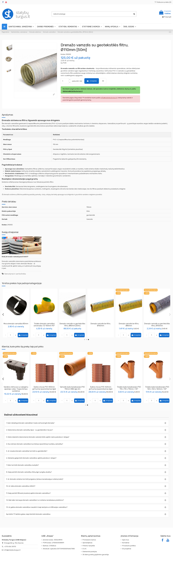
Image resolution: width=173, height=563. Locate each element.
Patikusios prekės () (163, 2)
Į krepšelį (91, 81)
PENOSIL (72, 393)
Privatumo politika (129, 546)
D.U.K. (85, 549)
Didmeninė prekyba (90, 551)
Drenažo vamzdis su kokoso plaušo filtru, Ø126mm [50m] (16, 325)
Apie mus (125, 540)
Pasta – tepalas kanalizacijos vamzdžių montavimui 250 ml (44, 388)
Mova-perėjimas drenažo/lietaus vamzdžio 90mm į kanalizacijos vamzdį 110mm (44, 326)
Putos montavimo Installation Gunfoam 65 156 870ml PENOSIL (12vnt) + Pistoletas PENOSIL (72, 389)
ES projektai (126, 549)
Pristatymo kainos (89, 540)
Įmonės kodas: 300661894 (52, 540)
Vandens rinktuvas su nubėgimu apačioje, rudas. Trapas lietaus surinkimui (129, 389)
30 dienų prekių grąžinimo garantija (96, 554)
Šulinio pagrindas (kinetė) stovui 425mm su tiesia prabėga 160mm (16, 389)
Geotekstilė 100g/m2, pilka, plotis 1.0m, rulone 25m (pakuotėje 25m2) (100, 389)
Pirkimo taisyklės (89, 546)
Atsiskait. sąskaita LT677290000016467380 (59, 549)
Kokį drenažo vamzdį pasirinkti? (15, 257)
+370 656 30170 (10, 546)
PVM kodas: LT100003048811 (53, 543)
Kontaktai (125, 543)
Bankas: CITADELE (49, 546)
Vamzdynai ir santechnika (15, 274)
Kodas (63, 54)
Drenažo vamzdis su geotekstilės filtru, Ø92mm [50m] (157, 325)
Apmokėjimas (87, 543)
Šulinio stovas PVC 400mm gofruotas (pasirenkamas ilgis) (157, 388)
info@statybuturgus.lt (12, 550)
